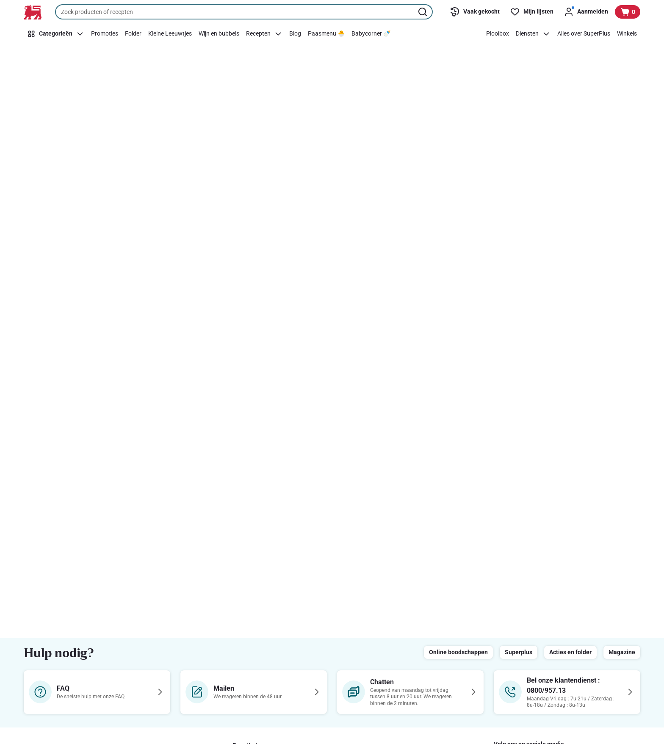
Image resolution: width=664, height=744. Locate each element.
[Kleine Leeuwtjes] (170, 33)
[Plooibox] (497, 34)
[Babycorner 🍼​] (371, 33)
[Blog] (295, 33)
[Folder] (133, 33)
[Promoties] (105, 33)
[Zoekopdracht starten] (423, 12)
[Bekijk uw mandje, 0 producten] (627, 12)
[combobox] (244, 12)
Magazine (622, 652)
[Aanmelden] (585, 11)
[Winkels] (627, 34)
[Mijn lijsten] (531, 11)
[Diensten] (533, 33)
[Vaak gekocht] (474, 11)
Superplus (518, 652)
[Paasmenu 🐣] (326, 33)
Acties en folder (570, 652)
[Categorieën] (56, 33)
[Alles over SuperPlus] (584, 34)
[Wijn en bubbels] (219, 33)
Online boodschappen (458, 652)
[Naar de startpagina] (33, 12)
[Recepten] (264, 33)
